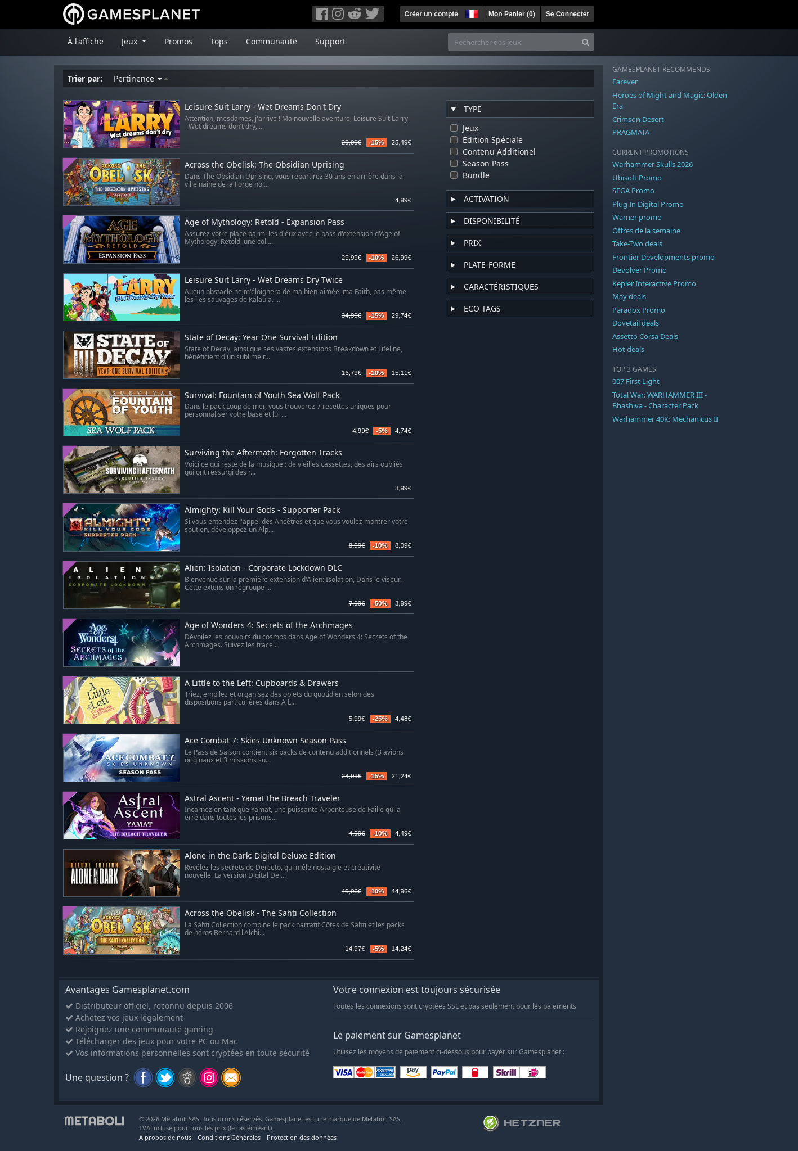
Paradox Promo (638, 310)
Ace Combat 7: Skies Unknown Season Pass (265, 741)
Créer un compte (431, 14)
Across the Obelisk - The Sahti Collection (261, 913)
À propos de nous (165, 1137)
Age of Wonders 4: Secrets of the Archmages (269, 625)
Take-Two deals (637, 243)
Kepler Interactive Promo (654, 283)
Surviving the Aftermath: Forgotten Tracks (263, 453)
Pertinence (141, 78)
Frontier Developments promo (663, 257)
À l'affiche (86, 41)
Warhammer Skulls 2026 (652, 164)
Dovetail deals (635, 323)
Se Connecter (567, 14)
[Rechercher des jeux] (512, 42)
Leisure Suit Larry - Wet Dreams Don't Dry (263, 107)
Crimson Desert (638, 119)
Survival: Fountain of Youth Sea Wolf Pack (262, 395)
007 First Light (636, 381)
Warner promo (637, 217)
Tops (219, 41)
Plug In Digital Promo (648, 204)
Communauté (271, 41)
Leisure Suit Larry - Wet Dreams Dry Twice (264, 280)
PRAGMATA (630, 132)
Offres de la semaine (646, 230)
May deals (629, 296)
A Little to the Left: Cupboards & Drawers (262, 683)
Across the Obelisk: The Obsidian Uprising (264, 165)
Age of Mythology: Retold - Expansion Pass (264, 222)
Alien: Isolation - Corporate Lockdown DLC (263, 568)
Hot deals (628, 349)
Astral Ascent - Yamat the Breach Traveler (262, 799)
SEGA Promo (633, 191)
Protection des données (302, 1137)
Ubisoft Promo (637, 178)
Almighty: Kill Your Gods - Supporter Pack (262, 510)
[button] (470, 12)
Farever (625, 81)
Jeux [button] (131, 41)
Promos (178, 41)
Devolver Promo (639, 270)
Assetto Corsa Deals (645, 336)
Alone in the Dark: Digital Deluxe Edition (260, 856)
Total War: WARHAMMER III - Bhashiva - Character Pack (659, 400)
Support (330, 41)
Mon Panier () (511, 14)
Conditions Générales (229, 1137)
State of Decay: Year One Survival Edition (261, 337)
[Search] (585, 42)
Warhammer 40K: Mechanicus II (665, 419)
